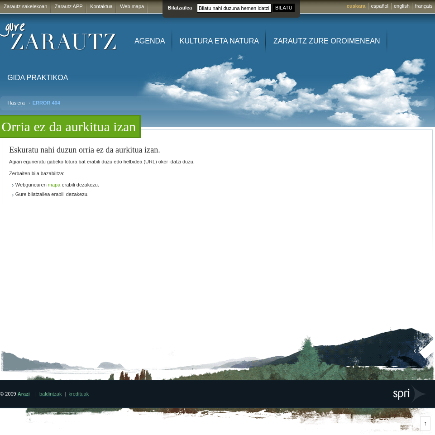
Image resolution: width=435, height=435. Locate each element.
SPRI (411, 394)
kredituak (79, 394)
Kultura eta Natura (219, 41)
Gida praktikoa (37, 77)
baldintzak (50, 394)
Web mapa (132, 6)
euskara (356, 6)
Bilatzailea (179, 7)
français (424, 6)
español (379, 6)
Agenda (149, 41)
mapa (54, 184)
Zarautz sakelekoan (25, 6)
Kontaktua (101, 6)
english (402, 6)
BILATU (283, 7)
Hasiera (16, 102)
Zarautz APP (69, 6)
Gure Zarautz (58, 37)
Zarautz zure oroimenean (326, 41)
